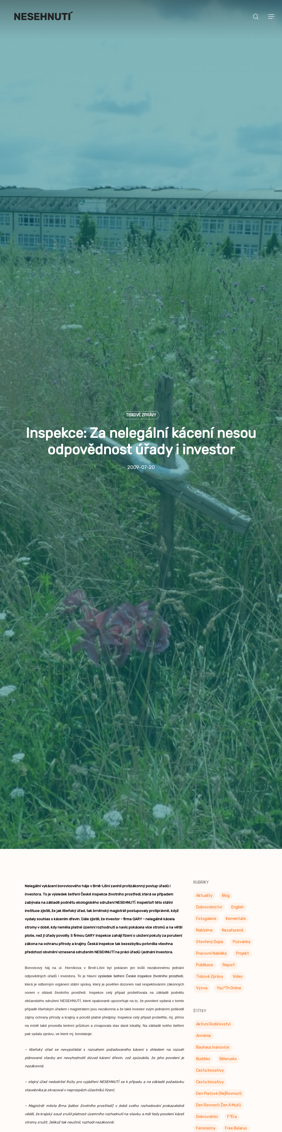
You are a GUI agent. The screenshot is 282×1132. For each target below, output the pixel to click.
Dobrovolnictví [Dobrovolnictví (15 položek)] (209, 872)
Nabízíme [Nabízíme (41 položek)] (204, 896)
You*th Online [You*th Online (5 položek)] (229, 953)
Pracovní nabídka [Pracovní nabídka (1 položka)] (211, 919)
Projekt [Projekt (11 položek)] (242, 919)
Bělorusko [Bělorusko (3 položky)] (228, 1024)
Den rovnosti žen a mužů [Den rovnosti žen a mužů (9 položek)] (218, 1070)
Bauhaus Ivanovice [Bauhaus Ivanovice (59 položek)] (212, 1013)
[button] (271, 16)
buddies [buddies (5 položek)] (203, 1024)
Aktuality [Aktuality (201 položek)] (204, 861)
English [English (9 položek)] (237, 872)
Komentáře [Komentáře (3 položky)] (236, 884)
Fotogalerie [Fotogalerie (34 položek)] (206, 884)
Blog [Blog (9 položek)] (226, 861)
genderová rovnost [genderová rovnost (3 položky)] (213, 1117)
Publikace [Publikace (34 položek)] (204, 930)
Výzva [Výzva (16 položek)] (201, 953)
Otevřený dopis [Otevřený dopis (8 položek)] (209, 907)
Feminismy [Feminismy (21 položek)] (206, 1094)
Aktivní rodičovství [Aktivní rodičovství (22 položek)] (213, 989)
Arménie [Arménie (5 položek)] (203, 1001)
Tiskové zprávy (141, 397)
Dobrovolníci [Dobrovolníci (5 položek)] (207, 1082)
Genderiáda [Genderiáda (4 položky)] (206, 1105)
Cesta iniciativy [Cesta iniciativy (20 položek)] (210, 1047)
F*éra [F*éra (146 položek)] (232, 1082)
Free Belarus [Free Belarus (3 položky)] (236, 1094)
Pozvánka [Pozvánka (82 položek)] (241, 907)
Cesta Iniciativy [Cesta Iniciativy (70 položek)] (210, 1036)
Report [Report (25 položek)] (229, 930)
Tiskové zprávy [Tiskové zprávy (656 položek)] (209, 942)
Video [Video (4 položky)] (238, 942)
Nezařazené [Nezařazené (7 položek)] (232, 896)
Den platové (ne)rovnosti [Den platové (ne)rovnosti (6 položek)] (219, 1059)
